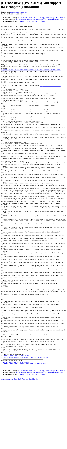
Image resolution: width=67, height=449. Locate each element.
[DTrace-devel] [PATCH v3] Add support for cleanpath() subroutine (41, 17)
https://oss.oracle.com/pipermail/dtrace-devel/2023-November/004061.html (31, 79)
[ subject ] (35, 21)
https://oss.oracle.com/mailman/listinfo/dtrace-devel (26, 424)
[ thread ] (29, 21)
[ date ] (22, 21)
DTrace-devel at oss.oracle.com (16, 422)
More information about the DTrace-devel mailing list (19, 447)
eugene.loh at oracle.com (18, 12)
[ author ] (43, 21)
